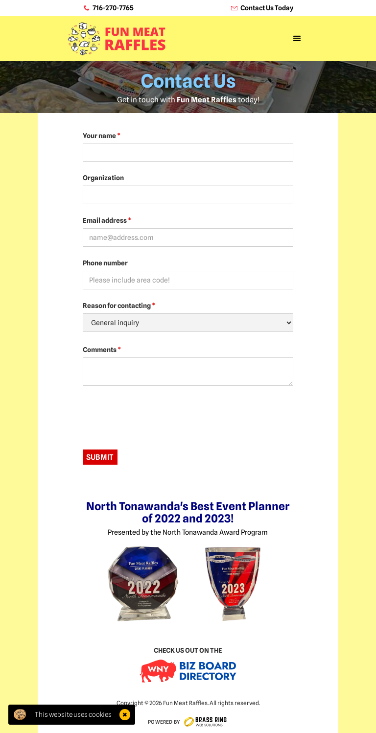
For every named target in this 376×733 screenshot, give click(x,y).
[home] (116, 39)
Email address (107, 220)
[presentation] (157, 417)
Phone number (105, 263)
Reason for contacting (119, 305)
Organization (103, 178)
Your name (101, 136)
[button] (297, 38)
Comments (102, 350)
